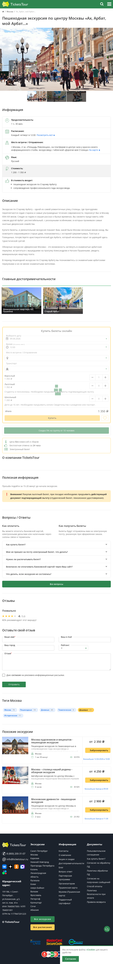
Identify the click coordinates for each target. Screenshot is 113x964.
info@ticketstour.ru (14, 859)
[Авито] (4, 872)
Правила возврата (96, 902)
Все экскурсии (42, 919)
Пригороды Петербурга (42, 865)
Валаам (34, 891)
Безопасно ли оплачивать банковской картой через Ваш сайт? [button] (39, 566)
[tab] (56, 544)
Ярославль (35, 895)
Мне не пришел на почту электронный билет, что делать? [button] (37, 552)
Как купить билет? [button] (15, 544)
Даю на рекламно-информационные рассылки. (35, 675)
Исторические (10, 715)
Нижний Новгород (39, 862)
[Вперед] (110, 64)
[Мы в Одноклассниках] (16, 866)
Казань (34, 869)
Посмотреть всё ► (46, 135)
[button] (109, 4)
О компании (65, 855)
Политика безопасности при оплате (96, 894)
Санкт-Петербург (39, 851)
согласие (16, 675)
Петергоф (35, 898)
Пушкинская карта (68, 887)
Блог (61, 867)
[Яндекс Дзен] (10, 866)
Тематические (64, 710)
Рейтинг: (65, 645)
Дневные (45, 710)
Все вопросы (56, 584)
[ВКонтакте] (4, 866)
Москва (7, 710)
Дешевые (83, 710)
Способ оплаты (94, 886)
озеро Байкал (37, 887)
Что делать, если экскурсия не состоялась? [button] (28, 574)
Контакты (63, 851)
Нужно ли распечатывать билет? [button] (23, 559)
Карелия (34, 858)
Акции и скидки (66, 859)
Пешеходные (26, 710)
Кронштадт (36, 902)
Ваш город (9, 645)
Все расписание (42, 927)
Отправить (14, 684)
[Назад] (3, 64)
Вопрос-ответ (65, 871)
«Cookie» (90, 949)
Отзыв (8, 653)
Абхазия (34, 910)
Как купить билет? (96, 858)
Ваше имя (9, 636)
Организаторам (67, 883)
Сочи (33, 906)
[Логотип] (15, 4)
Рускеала (34, 880)
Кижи (33, 884)
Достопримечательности (71, 863)
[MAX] (22, 866)
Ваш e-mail (66, 636)
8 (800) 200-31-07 (13, 853)
